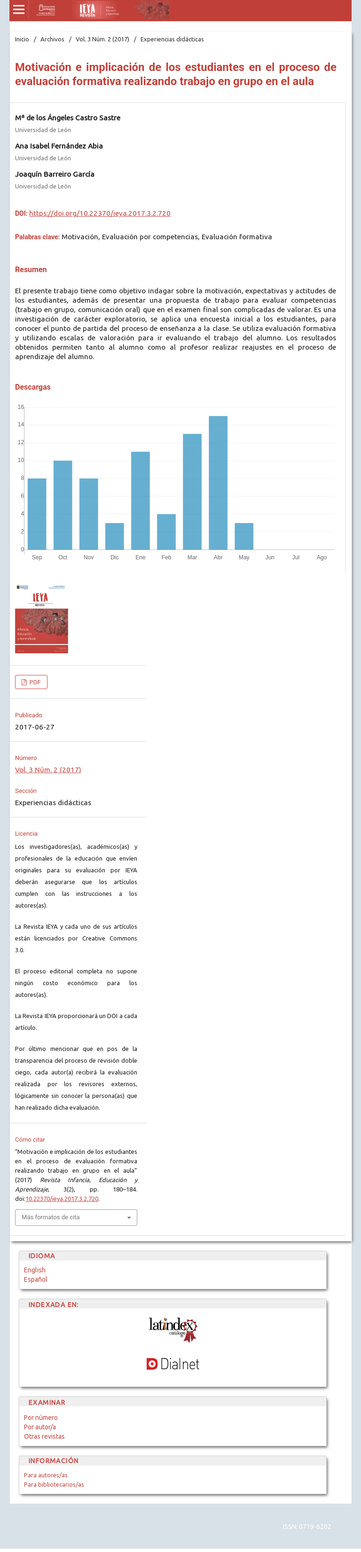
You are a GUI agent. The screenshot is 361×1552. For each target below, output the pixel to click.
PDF (34, 682)
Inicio (22, 39)
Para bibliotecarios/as (54, 1484)
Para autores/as (46, 1475)
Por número (41, 1417)
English (35, 1270)
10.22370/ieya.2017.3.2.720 (61, 1198)
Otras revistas (44, 1436)
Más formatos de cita (51, 1217)
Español (35, 1279)
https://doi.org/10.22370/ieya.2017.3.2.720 (100, 213)
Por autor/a (40, 1427)
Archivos (52, 39)
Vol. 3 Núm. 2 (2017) (102, 39)
